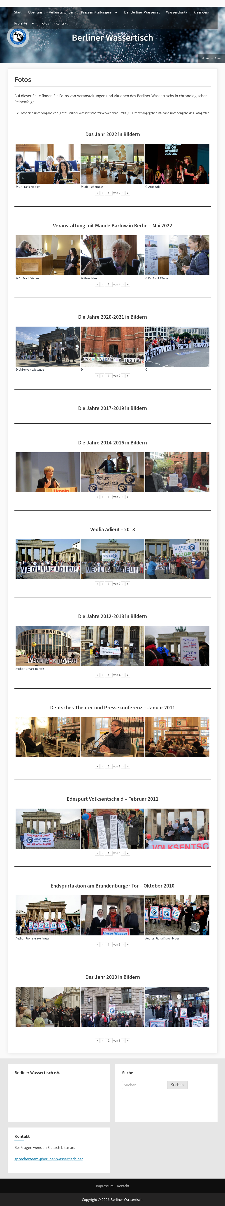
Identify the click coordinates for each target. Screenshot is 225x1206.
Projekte (20, 23)
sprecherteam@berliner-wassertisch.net (48, 1159)
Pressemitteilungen (96, 12)
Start (17, 12)
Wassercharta (176, 12)
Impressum (105, 1186)
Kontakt (61, 23)
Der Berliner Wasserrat (142, 12)
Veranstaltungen (61, 12)
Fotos (44, 23)
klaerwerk (201, 12)
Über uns (35, 12)
